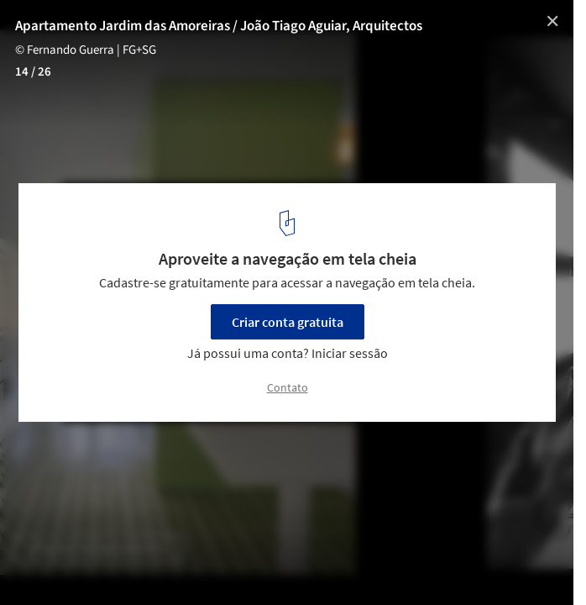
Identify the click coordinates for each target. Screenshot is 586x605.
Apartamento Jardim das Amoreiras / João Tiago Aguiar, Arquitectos (218, 26)
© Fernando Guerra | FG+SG (85, 50)
